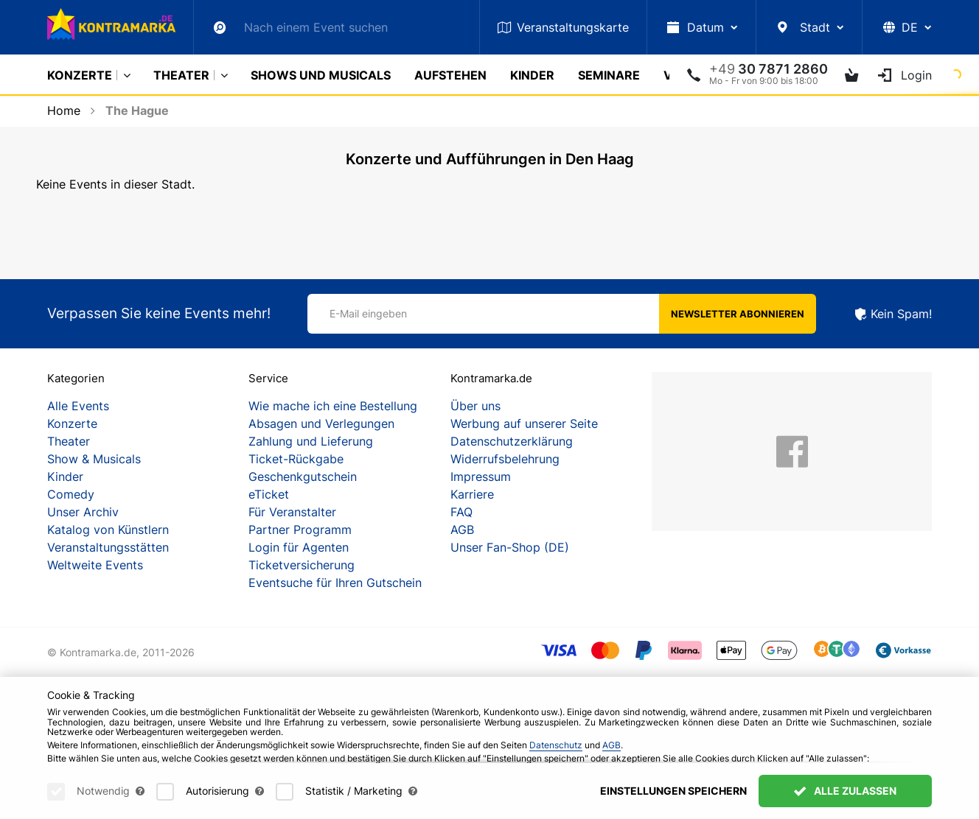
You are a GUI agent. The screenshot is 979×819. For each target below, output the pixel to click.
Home (63, 110)
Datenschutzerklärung (511, 441)
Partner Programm (300, 529)
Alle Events (78, 405)
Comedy (70, 494)
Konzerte (79, 75)
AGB (462, 529)
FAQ (461, 512)
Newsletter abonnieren (737, 314)
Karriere (472, 494)
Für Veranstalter (292, 512)
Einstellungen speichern (673, 790)
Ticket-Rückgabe (296, 458)
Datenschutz (555, 745)
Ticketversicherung (301, 565)
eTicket (268, 494)
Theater (181, 75)
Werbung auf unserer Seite (524, 423)
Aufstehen (450, 75)
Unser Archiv (83, 512)
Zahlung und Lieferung (310, 441)
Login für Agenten (298, 547)
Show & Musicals (94, 458)
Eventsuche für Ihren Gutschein (335, 582)
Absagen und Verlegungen (321, 423)
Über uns (475, 405)
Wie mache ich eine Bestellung (332, 405)
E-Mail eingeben (368, 313)
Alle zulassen (845, 790)
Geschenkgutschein (302, 476)
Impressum (480, 476)
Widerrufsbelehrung (505, 458)
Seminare (609, 75)
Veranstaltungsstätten (108, 547)
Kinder (532, 75)
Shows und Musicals (321, 75)
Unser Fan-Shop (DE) (509, 547)
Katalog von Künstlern (108, 529)
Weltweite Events (95, 565)
